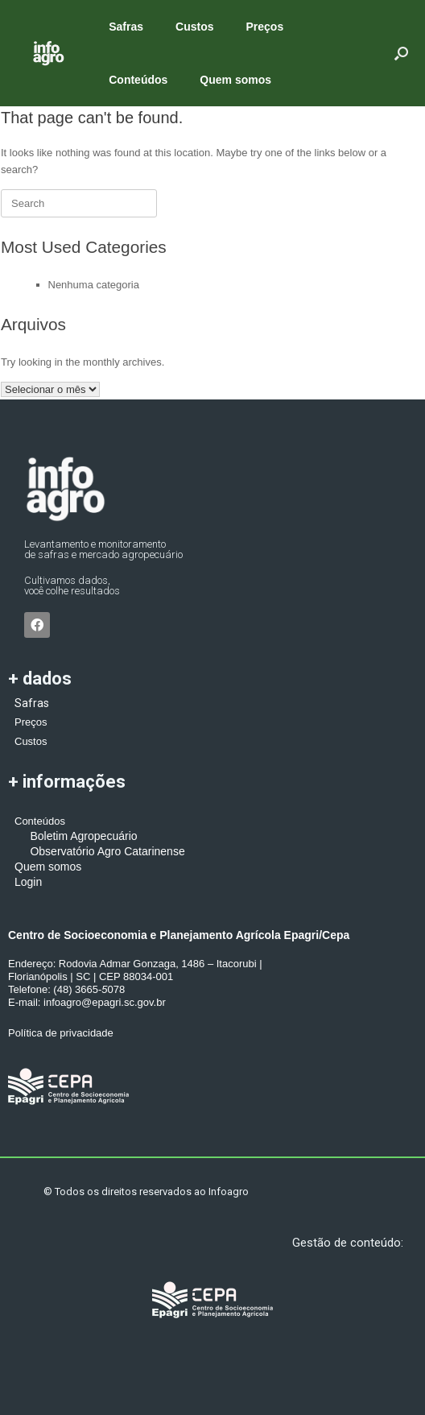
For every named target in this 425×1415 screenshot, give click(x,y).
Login (28, 881)
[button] (401, 53)
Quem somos (235, 79)
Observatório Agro (67, 851)
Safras (126, 26)
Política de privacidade (60, 1033)
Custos (194, 26)
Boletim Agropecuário (76, 836)
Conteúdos (138, 79)
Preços (265, 26)
